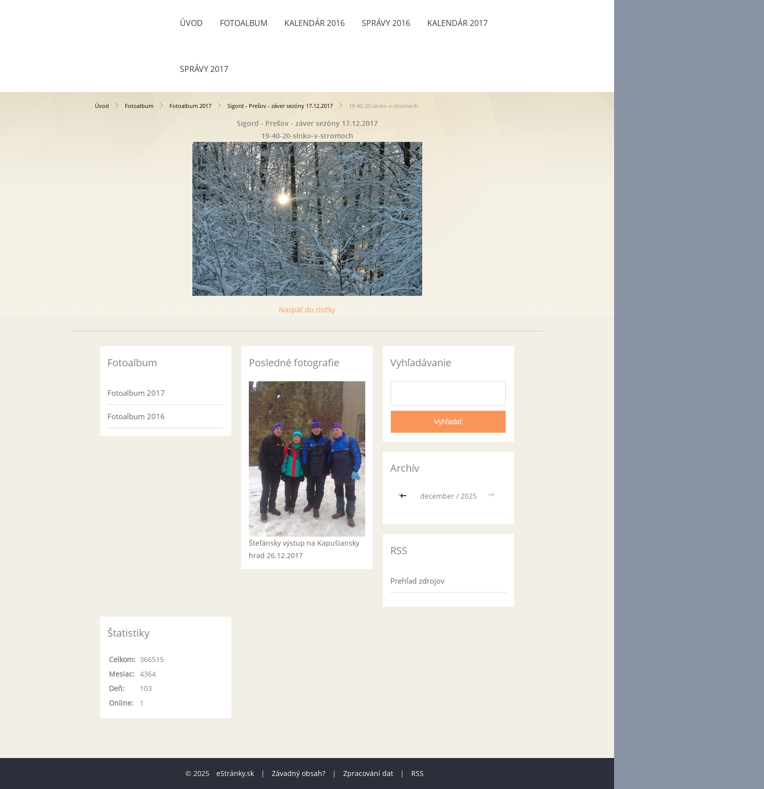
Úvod (191, 22)
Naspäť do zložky (307, 309)
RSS (417, 773)
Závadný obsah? (298, 773)
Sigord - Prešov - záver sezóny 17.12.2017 (280, 105)
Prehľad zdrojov (417, 581)
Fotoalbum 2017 (190, 105)
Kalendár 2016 (314, 22)
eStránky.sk (235, 773)
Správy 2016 (386, 22)
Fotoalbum (243, 22)
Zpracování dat (368, 773)
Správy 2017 (204, 68)
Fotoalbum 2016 (136, 416)
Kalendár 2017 (457, 22)
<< (404, 496)
